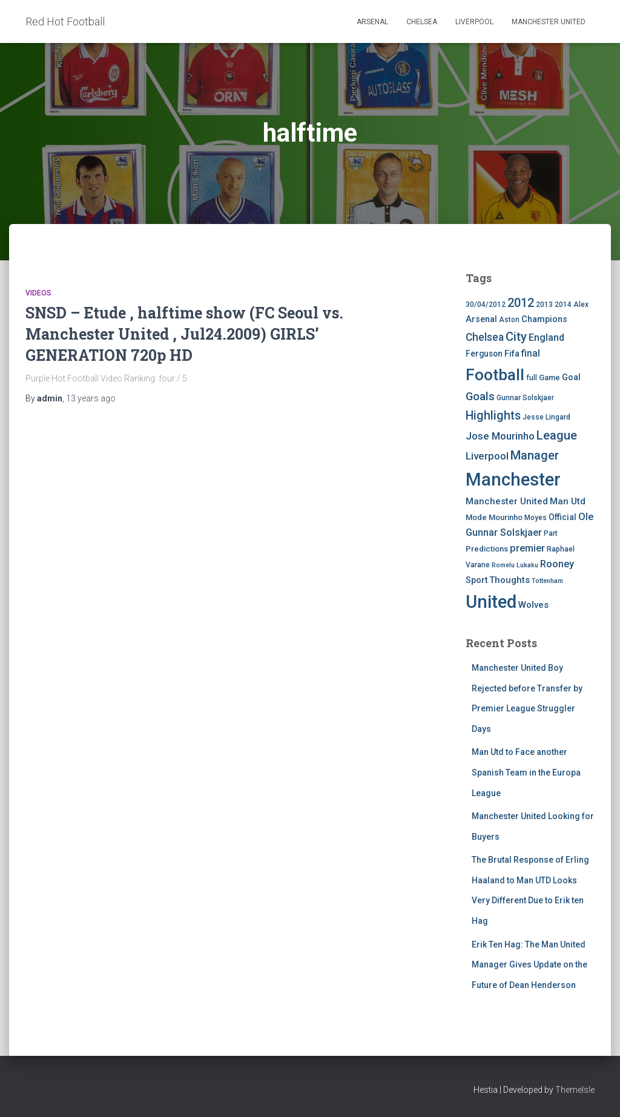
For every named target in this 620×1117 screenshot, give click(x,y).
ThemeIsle (575, 1090)
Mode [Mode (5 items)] (476, 517)
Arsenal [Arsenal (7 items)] (481, 319)
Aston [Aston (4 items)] (509, 319)
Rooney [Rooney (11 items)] (557, 564)
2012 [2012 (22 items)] (520, 302)
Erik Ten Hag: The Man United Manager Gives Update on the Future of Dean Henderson (529, 965)
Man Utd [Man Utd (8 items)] (567, 501)
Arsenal (372, 22)
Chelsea (421, 22)
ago (91, 398)
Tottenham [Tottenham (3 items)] (547, 581)
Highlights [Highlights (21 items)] (493, 416)
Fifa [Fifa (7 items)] (511, 354)
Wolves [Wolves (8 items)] (533, 604)
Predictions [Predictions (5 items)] (487, 548)
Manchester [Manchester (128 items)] (513, 479)
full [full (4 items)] (531, 378)
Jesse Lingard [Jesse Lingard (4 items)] (546, 417)
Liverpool (474, 22)
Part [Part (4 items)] (551, 533)
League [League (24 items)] (556, 435)
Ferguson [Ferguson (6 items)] (484, 353)
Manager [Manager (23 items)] (534, 455)
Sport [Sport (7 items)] (476, 580)
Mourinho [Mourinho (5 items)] (506, 517)
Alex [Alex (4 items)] (581, 304)
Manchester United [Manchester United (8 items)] (507, 501)
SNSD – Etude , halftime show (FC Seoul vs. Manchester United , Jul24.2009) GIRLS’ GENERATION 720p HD (184, 334)
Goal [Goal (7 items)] (571, 377)
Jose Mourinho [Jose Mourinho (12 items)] (500, 436)
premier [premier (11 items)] (527, 548)
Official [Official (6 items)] (562, 517)
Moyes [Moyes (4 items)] (535, 517)
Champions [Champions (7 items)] (544, 319)
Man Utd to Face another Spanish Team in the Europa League (526, 772)
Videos (38, 293)
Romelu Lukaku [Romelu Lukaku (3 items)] (515, 565)
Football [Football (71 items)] (495, 375)
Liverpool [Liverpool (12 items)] (487, 456)
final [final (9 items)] (530, 353)
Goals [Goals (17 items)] (480, 396)
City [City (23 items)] (516, 336)
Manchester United (548, 22)
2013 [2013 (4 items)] (544, 304)
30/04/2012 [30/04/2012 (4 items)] (486, 304)
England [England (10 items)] (546, 337)
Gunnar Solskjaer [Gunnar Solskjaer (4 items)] (525, 398)
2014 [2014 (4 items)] (563, 304)
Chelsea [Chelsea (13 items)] (485, 337)
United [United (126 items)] (491, 601)
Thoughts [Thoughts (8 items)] (509, 580)
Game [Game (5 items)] (549, 377)
